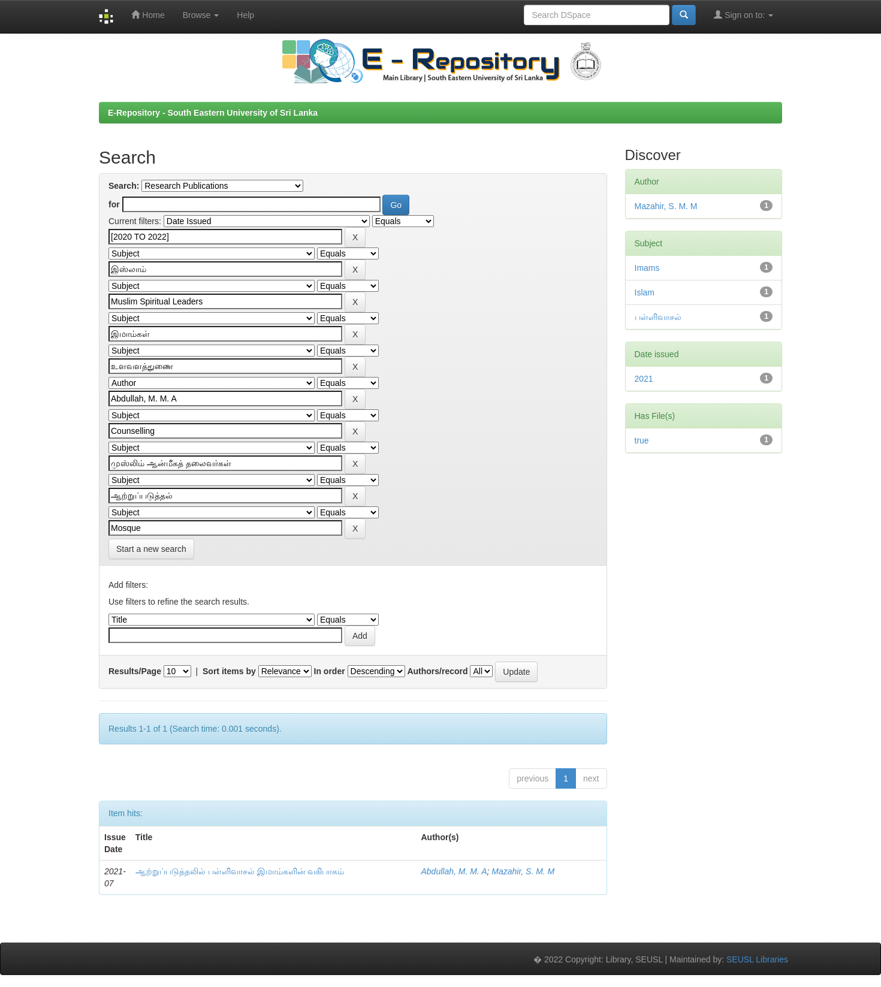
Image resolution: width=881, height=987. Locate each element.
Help (245, 15)
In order (329, 671)
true (642, 440)
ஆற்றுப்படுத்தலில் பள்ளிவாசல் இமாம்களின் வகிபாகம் (240, 871)
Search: (123, 186)
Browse (201, 15)
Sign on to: (743, 15)
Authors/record (437, 671)
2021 (644, 379)
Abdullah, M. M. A (454, 871)
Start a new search (151, 549)
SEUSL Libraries (757, 959)
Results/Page (134, 671)
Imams (647, 268)
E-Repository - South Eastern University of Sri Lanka (213, 112)
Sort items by (229, 671)
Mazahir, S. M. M (522, 871)
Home (147, 15)
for (114, 204)
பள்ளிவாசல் (658, 317)
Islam (644, 292)
